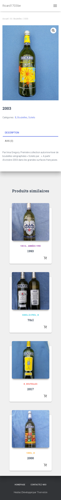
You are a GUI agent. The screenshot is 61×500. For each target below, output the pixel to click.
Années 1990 (34, 246)
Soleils (31, 117)
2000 (30, 458)
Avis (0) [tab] (9, 141)
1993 (30, 251)
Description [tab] (12, 132)
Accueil (5, 19)
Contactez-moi (38, 485)
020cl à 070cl (29, 315)
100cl (29, 453)
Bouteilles (18, 19)
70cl (30, 320)
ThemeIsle (42, 492)
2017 (30, 389)
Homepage (20, 485)
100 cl (23, 246)
